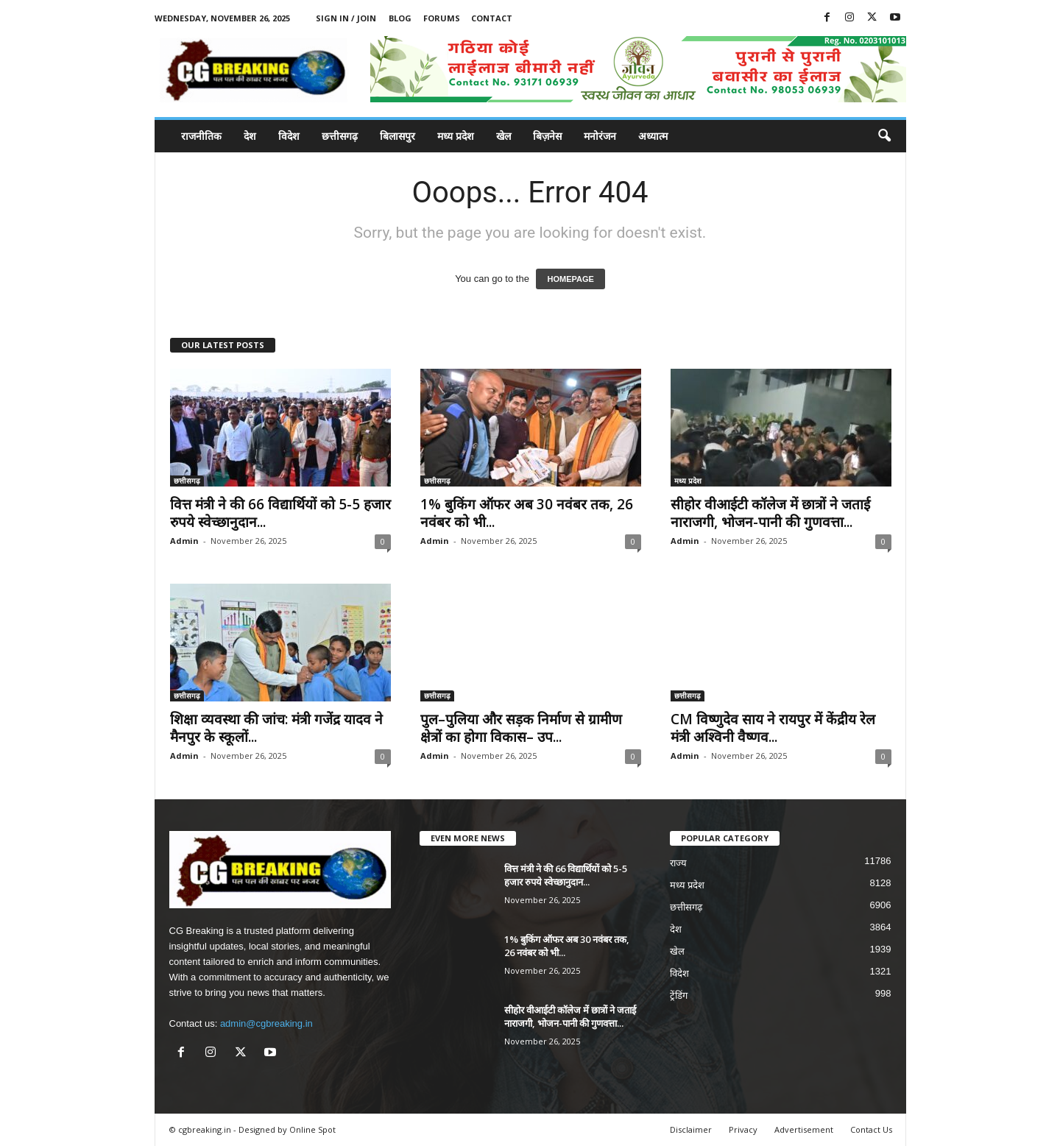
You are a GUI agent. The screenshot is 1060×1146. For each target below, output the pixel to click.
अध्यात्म (653, 136)
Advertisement (803, 1129)
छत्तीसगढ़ (340, 136)
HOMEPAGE (570, 279)
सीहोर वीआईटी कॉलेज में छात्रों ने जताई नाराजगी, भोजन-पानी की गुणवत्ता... (770, 513)
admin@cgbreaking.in (266, 1023)
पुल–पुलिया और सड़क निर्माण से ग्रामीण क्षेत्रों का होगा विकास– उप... (521, 728)
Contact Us (871, 1129)
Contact (491, 18)
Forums (441, 18)
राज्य (678, 863)
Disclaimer (691, 1129)
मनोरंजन (600, 136)
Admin (184, 540)
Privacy (743, 1129)
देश (250, 136)
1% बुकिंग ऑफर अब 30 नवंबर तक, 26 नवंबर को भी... (526, 513)
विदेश (289, 136)
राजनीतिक (201, 136)
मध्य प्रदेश (455, 136)
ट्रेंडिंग (679, 995)
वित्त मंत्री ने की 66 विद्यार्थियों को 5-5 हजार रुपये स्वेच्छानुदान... (280, 513)
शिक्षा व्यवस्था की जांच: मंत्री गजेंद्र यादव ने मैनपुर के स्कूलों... (276, 728)
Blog (400, 18)
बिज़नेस (547, 136)
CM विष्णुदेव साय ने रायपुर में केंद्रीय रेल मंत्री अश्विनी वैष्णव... (773, 728)
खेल (503, 136)
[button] (884, 136)
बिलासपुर (397, 136)
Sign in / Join (346, 18)
